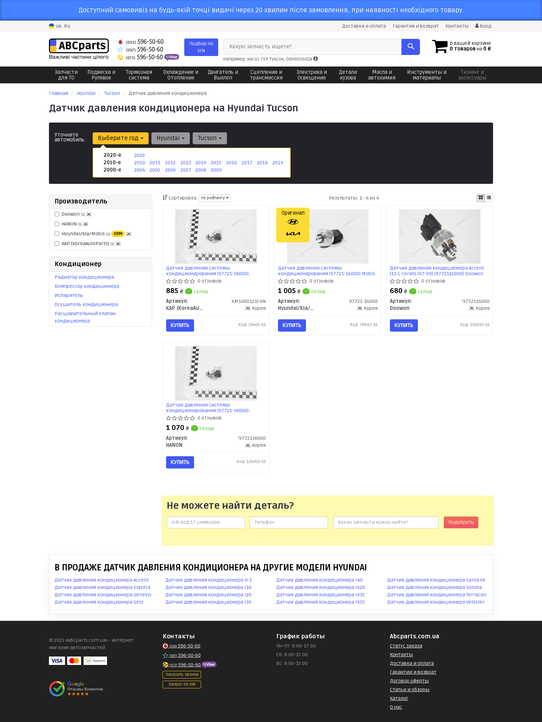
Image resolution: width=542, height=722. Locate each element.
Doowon (73, 214)
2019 (277, 163)
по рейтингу (215, 198)
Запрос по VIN (181, 684)
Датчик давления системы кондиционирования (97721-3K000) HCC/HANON (207, 407)
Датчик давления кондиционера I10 (208, 587)
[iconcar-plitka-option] (481, 198)
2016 (231, 163)
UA (55, 26)
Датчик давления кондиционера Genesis (103, 595)
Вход (483, 26)
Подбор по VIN (201, 47)
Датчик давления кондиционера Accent (102, 580)
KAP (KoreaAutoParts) (88, 244)
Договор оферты (409, 681)
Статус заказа (406, 646)
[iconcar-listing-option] (489, 198)
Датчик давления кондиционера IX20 (320, 587)
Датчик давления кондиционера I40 (319, 580)
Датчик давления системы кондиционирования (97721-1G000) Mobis (326, 270)
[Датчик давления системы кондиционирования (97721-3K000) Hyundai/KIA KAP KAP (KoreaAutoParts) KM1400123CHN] (215, 236)
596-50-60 (140, 42)
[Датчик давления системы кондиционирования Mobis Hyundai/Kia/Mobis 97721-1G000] (327, 236)
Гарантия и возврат (416, 26)
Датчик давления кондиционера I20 (208, 595)
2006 (170, 170)
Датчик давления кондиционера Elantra (102, 587)
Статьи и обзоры (409, 690)
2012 (170, 163)
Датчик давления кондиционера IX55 (320, 602)
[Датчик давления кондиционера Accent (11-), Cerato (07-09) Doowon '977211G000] (439, 236)
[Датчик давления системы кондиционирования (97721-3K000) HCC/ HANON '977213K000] (215, 373)
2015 (216, 163)
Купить (180, 325)
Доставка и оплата (364, 26)
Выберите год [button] (120, 138)
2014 (200, 163)
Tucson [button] (210, 138)
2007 (185, 170)
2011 (155, 163)
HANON (71, 224)
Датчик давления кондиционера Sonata (434, 587)
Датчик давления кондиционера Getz (99, 602)
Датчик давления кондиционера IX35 (320, 595)
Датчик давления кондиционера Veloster (436, 602)
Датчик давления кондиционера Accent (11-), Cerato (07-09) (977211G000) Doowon (437, 270)
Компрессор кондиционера (87, 286)
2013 (185, 163)
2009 (216, 170)
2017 (247, 163)
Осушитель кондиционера (86, 304)
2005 (155, 170)
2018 (262, 163)
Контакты (457, 26)
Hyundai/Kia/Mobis (93, 234)
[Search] (410, 47)
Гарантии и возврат (413, 672)
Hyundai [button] (171, 138)
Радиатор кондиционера (84, 277)
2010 (139, 163)
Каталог (399, 698)
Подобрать (461, 522)
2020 (139, 155)
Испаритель (69, 295)
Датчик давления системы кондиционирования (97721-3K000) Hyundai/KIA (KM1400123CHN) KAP (207, 270)
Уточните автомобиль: (70, 137)
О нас (396, 707)
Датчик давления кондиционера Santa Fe (436, 580)
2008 (200, 170)
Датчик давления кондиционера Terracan (436, 595)
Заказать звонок (182, 674)
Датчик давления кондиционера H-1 (208, 580)
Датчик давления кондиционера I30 (208, 602)
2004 (139, 170)
